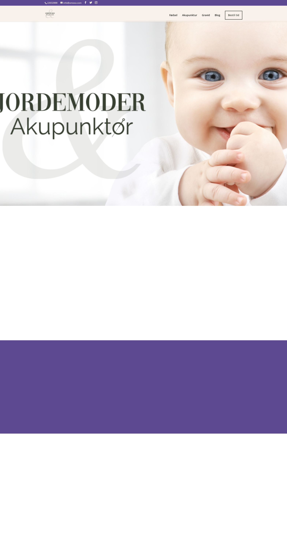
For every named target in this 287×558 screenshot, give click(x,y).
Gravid (206, 15)
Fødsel (173, 15)
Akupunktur (189, 15)
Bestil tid (233, 15)
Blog (217, 15)
